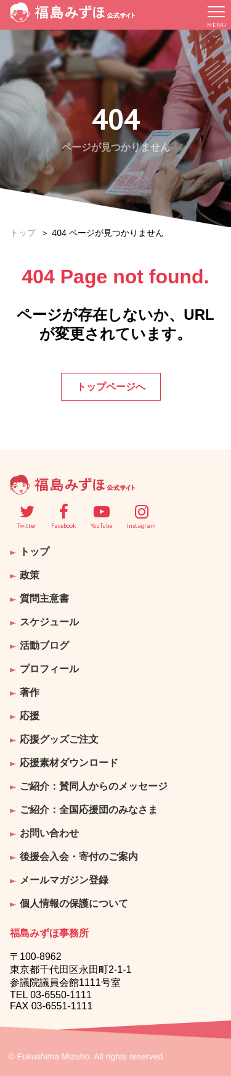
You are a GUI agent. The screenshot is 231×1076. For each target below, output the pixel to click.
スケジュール (49, 622)
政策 (29, 575)
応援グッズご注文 (59, 739)
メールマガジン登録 (64, 880)
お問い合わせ (49, 833)
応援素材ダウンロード (69, 762)
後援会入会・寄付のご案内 (79, 856)
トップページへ (110, 387)
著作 (29, 692)
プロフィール (49, 669)
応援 (29, 716)
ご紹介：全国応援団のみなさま (89, 809)
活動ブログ (44, 645)
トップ (23, 233)
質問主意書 (44, 598)
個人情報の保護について (74, 903)
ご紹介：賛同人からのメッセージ (94, 786)
